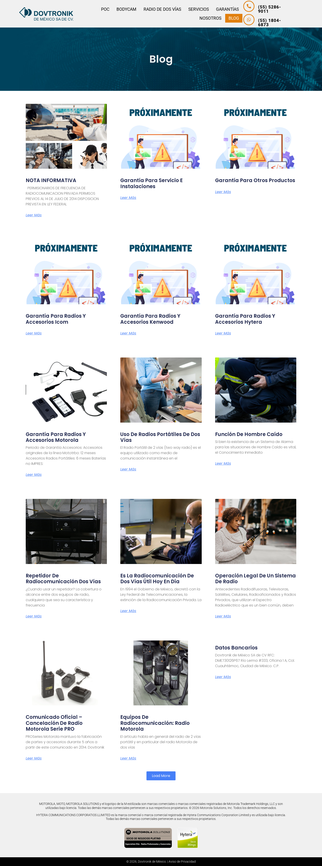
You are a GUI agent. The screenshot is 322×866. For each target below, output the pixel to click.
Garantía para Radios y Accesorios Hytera (245, 319)
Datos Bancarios (236, 647)
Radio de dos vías (157, 9)
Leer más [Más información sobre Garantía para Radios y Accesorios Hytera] (223, 333)
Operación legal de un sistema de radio (255, 578)
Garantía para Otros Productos (255, 180)
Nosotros (205, 18)
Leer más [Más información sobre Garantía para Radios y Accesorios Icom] (34, 333)
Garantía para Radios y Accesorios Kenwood (150, 319)
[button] (161, 775)
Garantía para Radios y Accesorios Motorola (56, 437)
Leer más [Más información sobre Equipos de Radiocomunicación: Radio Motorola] (128, 758)
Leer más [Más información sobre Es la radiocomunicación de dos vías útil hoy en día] (128, 611)
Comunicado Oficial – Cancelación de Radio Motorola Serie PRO (54, 723)
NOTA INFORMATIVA (51, 180)
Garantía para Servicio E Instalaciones (151, 183)
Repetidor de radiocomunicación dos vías (63, 578)
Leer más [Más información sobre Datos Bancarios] (223, 677)
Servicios (193, 9)
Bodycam (121, 9)
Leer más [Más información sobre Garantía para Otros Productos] (223, 192)
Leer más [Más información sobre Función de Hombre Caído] (223, 463)
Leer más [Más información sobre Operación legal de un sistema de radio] (223, 616)
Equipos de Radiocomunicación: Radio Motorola (155, 723)
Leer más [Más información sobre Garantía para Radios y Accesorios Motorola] (34, 475)
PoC (100, 9)
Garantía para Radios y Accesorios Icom (56, 319)
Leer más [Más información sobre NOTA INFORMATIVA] (34, 215)
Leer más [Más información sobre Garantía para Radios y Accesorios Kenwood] (128, 333)
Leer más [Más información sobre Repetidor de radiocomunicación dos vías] (34, 616)
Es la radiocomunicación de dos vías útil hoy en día (157, 578)
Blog (228, 18)
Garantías (222, 9)
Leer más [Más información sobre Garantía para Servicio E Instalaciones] (128, 198)
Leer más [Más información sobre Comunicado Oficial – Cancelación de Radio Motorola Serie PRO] (34, 758)
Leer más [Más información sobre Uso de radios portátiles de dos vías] (128, 469)
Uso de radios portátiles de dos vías (160, 437)
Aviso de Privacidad (182, 862)
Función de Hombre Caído (248, 434)
